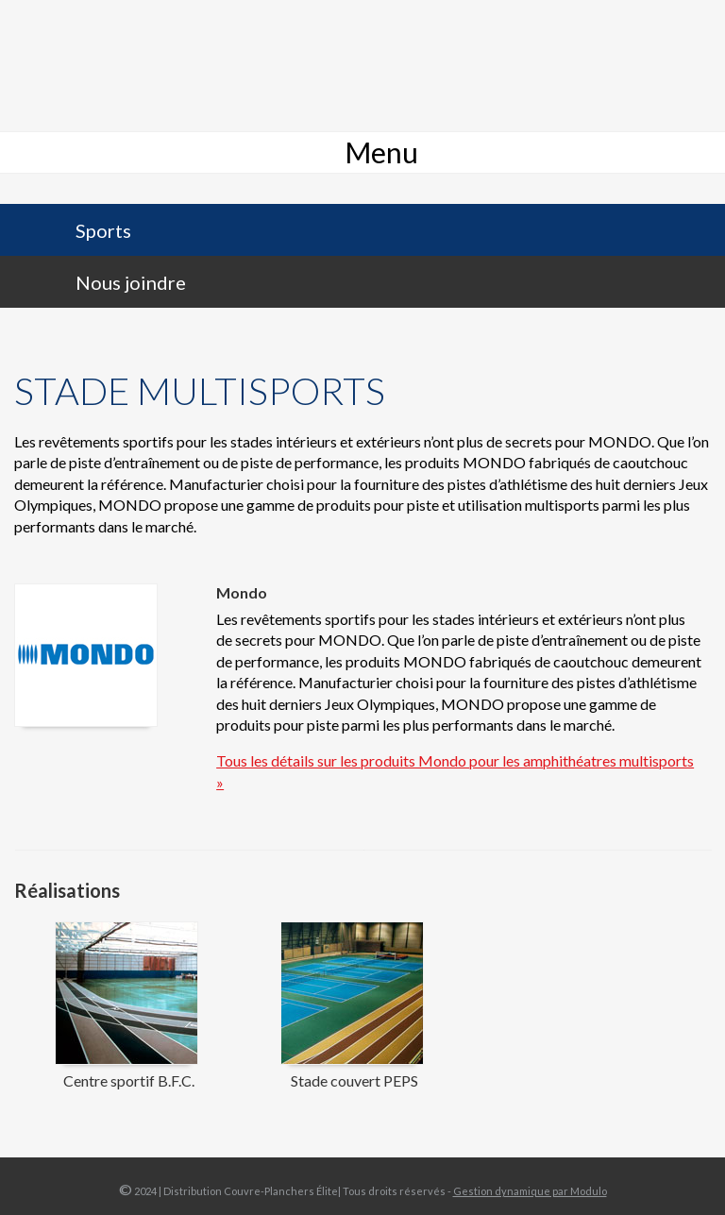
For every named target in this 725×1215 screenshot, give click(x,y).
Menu (381, 152)
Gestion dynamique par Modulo (530, 1191)
